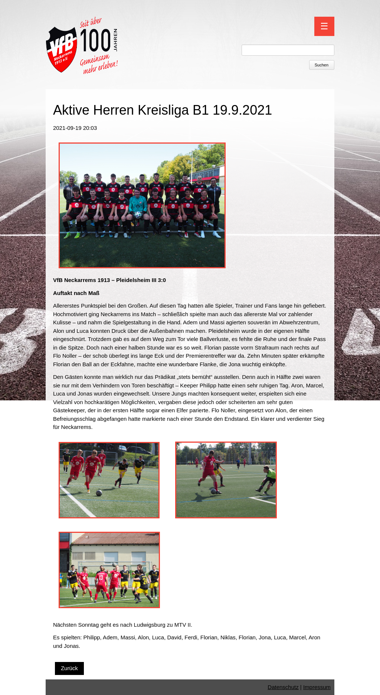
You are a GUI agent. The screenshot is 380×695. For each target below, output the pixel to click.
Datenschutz (283, 687)
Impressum (317, 687)
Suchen (321, 65)
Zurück (69, 668)
